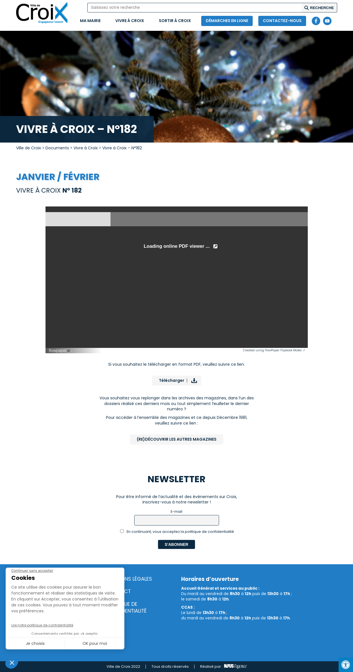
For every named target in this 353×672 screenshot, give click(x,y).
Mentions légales (129, 579)
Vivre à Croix (129, 20)
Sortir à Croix (175, 20)
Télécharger (171, 380)
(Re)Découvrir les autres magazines (176, 439)
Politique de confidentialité (127, 608)
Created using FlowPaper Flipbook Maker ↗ (274, 350)
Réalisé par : (223, 666)
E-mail (176, 511)
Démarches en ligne (227, 20)
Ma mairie (90, 20)
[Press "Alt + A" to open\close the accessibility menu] (346, 665)
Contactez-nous (282, 20)
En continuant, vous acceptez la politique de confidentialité (177, 531)
